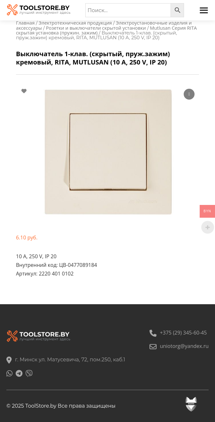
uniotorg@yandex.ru (179, 346)
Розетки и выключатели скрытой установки (96, 28)
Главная (25, 22)
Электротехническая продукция (75, 22)
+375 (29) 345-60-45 (178, 332)
